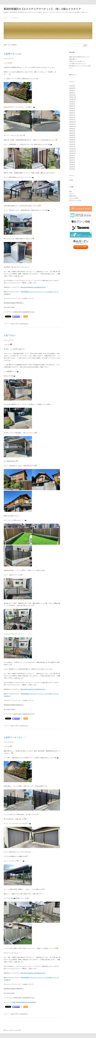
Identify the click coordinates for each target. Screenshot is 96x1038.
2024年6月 (72, 135)
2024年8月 (72, 130)
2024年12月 (72, 121)
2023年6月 (72, 162)
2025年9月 (72, 101)
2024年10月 (72, 126)
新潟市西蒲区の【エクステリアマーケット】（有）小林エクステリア (42, 9)
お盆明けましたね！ (13, 54)
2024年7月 (72, 133)
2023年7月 (72, 160)
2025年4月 (72, 112)
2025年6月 (72, 108)
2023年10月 (72, 153)
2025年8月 (72, 104)
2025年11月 (72, 97)
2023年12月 (72, 148)
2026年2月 (72, 90)
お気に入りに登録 (80, 247)
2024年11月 (72, 124)
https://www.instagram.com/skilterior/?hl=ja (32, 287)
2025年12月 (72, 95)
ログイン (71, 193)
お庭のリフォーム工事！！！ (77, 61)
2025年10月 (72, 99)
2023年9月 (72, 155)
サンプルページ (15, 18)
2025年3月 (72, 115)
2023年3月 (72, 169)
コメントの (73, 198)
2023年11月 (72, 151)
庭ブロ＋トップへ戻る (75, 200)
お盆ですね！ (10, 335)
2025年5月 (72, 110)
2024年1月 (72, 146)
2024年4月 (72, 139)
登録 (70, 191)
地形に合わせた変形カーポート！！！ (79, 56)
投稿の (72, 195)
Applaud (17, 316)
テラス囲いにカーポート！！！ (77, 63)
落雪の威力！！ (73, 59)
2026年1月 (72, 92)
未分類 (12, 323)
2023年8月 (72, 157)
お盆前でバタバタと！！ (15, 737)
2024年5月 (72, 137)
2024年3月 (72, 142)
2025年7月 (72, 106)
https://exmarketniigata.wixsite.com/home (24, 1002)
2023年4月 (72, 166)
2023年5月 (72, 164)
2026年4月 (72, 86)
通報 (25, 316)
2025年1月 (72, 119)
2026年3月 (72, 88)
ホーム (5, 18)
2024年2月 (72, 144)
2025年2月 (72, 117)
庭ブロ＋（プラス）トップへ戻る (12, 1030)
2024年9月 (72, 128)
